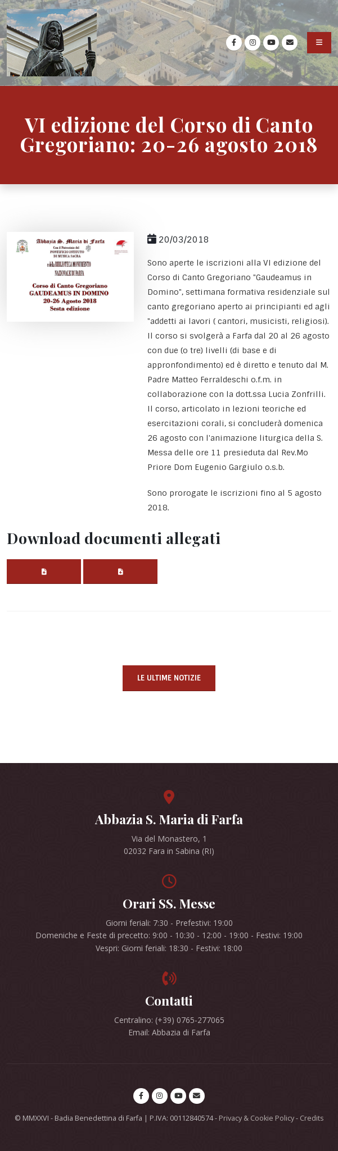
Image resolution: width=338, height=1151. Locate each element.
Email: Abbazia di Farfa (169, 1032)
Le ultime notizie (169, 678)
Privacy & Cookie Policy (256, 1118)
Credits (312, 1118)
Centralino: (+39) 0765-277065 (169, 1020)
